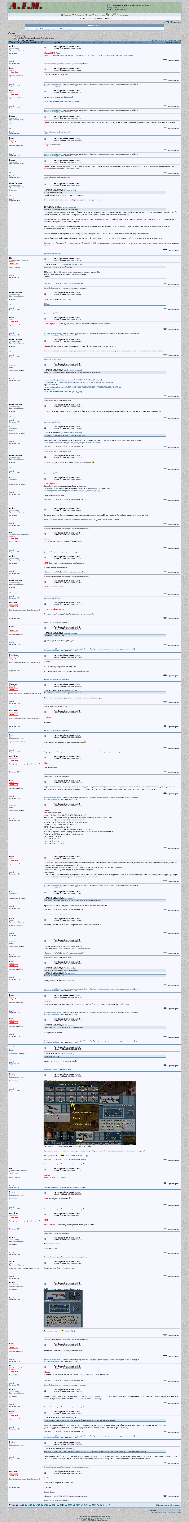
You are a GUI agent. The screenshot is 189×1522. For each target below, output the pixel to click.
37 (134, 42)
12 (67, 42)
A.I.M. (14, 33)
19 (86, 42)
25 (102, 42)
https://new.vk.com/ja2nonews (53, 84)
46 (153, 42)
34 (126, 42)
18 (83, 42)
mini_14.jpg (67, 1331)
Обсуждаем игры (20, 36)
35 (128, 42)
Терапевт (37, 38)
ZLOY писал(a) (68, 973)
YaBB (83, 1520)
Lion (52, 38)
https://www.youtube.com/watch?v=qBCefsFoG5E (63, 102)
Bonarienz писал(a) (69, 633)
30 (115, 42)
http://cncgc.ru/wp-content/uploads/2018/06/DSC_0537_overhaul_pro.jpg (72, 491)
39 (139, 42)
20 (88, 42)
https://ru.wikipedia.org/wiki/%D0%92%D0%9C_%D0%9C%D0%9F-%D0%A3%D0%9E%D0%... (82, 387)
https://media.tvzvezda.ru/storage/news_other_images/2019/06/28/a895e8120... (74, 442)
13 (70, 42)
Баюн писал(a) (68, 898)
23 (96, 42)
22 (94, 42)
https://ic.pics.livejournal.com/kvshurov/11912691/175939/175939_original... (73, 380)
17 (80, 42)
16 (78, 42)
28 (110, 42)
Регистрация (118, 7)
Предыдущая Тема (160, 40)
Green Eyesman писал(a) (72, 264)
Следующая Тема (174, 40)
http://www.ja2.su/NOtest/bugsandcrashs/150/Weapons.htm (49, 29)
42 (147, 42)
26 (105, 42)
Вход (108, 7)
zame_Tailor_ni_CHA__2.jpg (74, 1155)
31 (118, 42)
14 (72, 42)
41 (145, 42)
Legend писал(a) (69, 207)
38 (137, 42)
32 (120, 42)
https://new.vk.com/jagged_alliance (54, 86)
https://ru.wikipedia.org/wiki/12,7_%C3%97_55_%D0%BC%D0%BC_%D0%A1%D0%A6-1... (97, 55)
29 (112, 42)
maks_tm (47, 38)
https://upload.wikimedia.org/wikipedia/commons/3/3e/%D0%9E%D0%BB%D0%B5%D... (79, 382)
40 (142, 42)
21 (91, 42)
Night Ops (20, 38)
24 (99, 42)
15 (75, 42)
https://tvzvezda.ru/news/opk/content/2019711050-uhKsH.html (98, 1396)
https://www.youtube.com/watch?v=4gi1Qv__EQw (63, 392)
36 (131, 42)
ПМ (42, 38)
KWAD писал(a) (68, 968)
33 (123, 42)
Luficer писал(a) (68, 190)
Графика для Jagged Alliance (52, 253)
